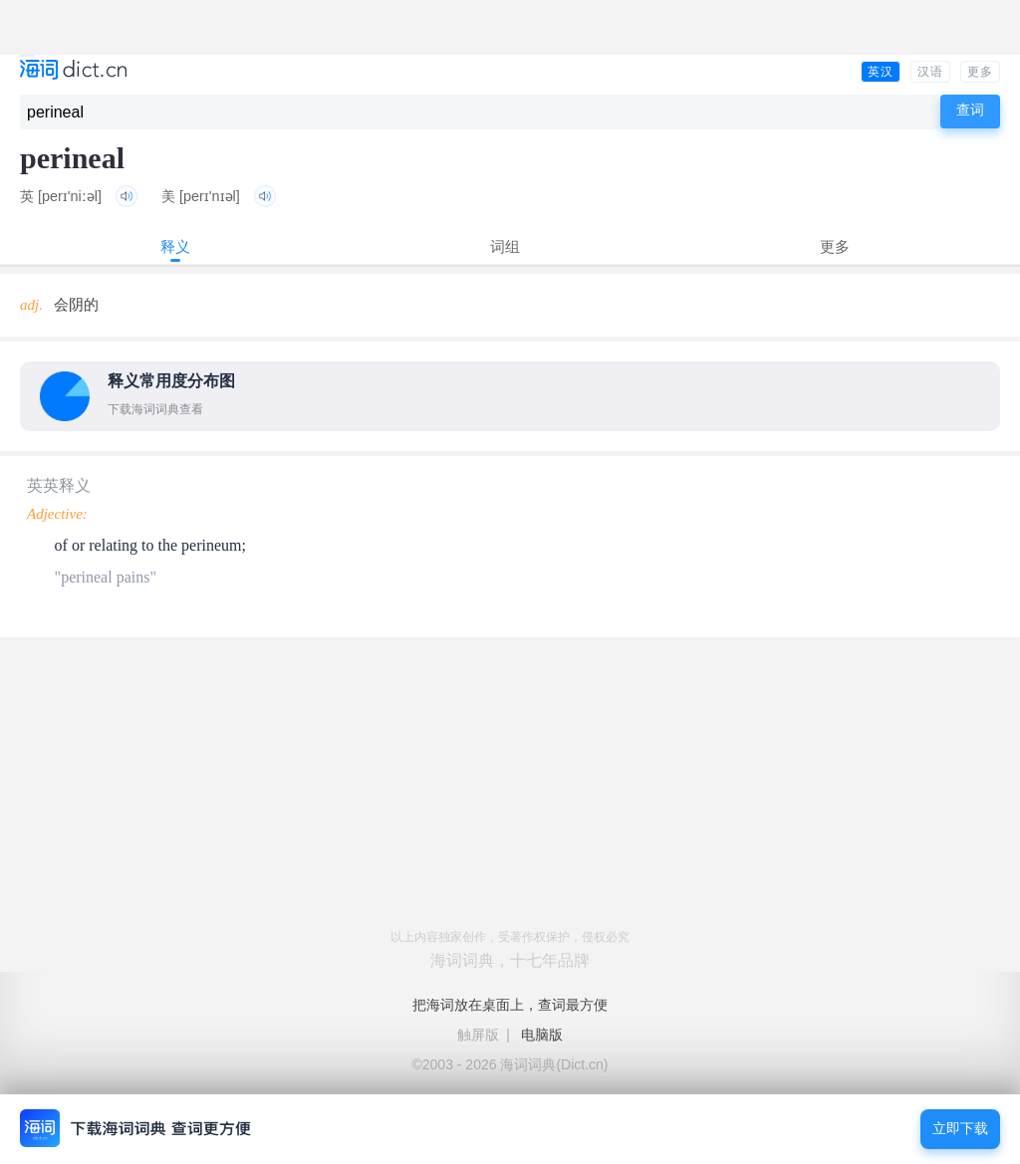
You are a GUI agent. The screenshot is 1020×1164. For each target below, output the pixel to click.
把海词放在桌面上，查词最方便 (510, 1005)
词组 (505, 246)
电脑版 (542, 1035)
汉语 (930, 72)
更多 (980, 72)
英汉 (880, 72)
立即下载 (960, 1128)
